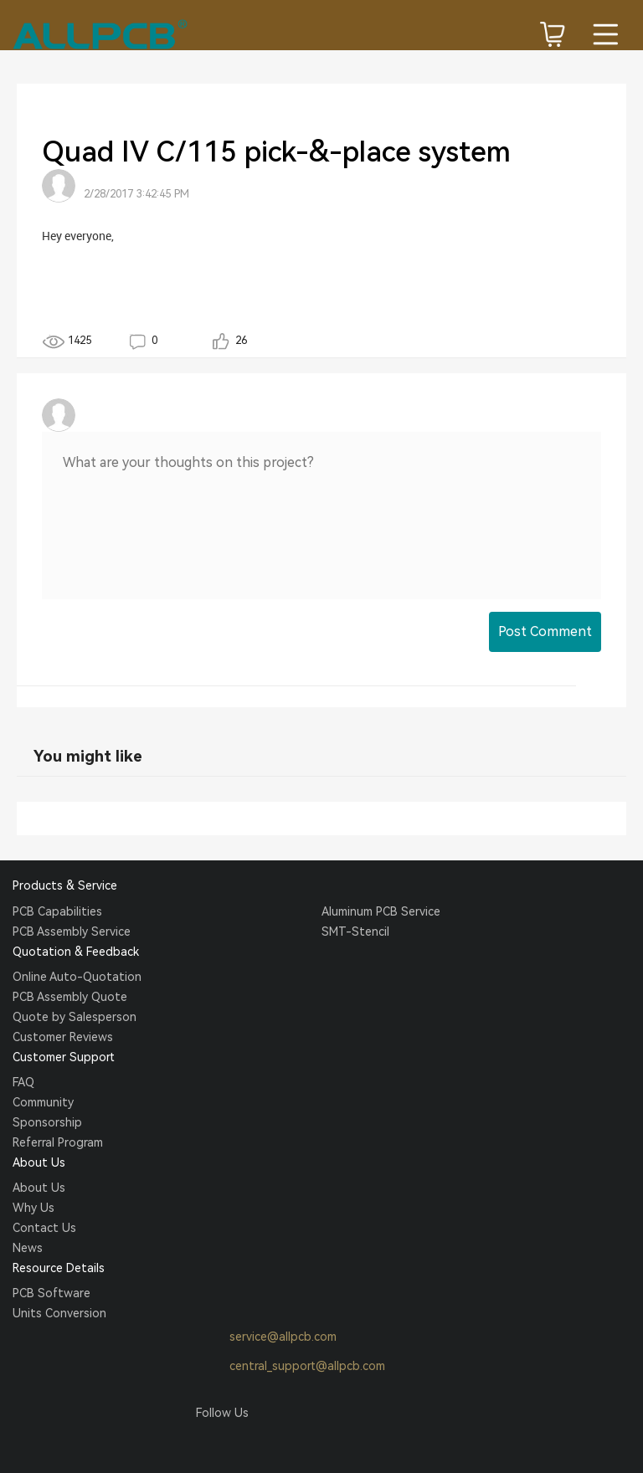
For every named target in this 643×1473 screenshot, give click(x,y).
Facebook (208, 1444)
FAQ (23, 1082)
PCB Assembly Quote (70, 996)
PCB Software (51, 1293)
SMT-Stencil (355, 931)
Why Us (33, 1207)
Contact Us (44, 1227)
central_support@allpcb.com (290, 1366)
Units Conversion (59, 1313)
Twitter (240, 1444)
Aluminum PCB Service (381, 911)
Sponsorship (47, 1122)
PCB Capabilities (57, 911)
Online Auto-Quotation (77, 976)
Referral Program (58, 1142)
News (28, 1248)
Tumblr (272, 1444)
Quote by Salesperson (74, 1017)
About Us (39, 1187)
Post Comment (545, 631)
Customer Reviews (63, 1037)
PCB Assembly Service (72, 931)
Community (43, 1102)
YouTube (303, 1444)
